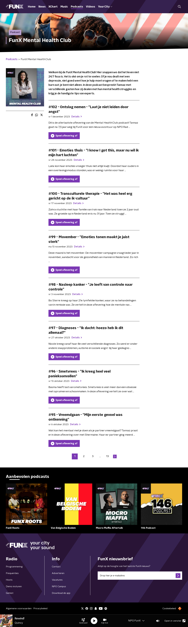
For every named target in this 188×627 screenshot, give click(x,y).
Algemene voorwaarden (19, 608)
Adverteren (58, 573)
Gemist (9, 593)
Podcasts (77, 6)
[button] (83, 621)
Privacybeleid (40, 608)
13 (107, 456)
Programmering (14, 566)
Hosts (9, 580)
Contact (56, 566)
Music (64, 6)
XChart (53, 6)
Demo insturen (14, 586)
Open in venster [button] (174, 620)
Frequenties (12, 573)
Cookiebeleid (169, 608)
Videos (90, 6)
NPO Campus (59, 586)
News (42, 6)
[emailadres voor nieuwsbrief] (140, 575)
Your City (105, 6)
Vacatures (57, 580)
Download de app (61, 593)
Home (32, 6)
